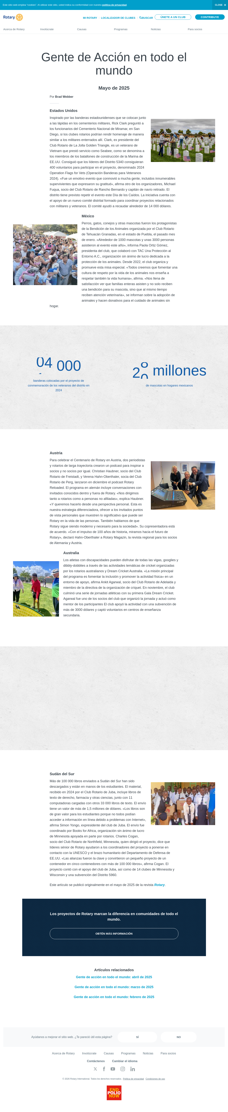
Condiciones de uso (155, 1079)
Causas (92, 28)
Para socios (206, 28)
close (218, 5)
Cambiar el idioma (124, 1061)
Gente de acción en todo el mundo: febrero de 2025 (114, 997)
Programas (128, 28)
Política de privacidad (133, 1079)
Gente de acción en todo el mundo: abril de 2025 (114, 977)
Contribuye (210, 17)
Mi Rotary (90, 17)
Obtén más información (114, 933)
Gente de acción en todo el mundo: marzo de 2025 (114, 987)
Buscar (147, 17)
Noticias (165, 28)
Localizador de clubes (118, 17)
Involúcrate (55, 28)
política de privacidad (114, 4)
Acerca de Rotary (18, 28)
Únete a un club (172, 17)
